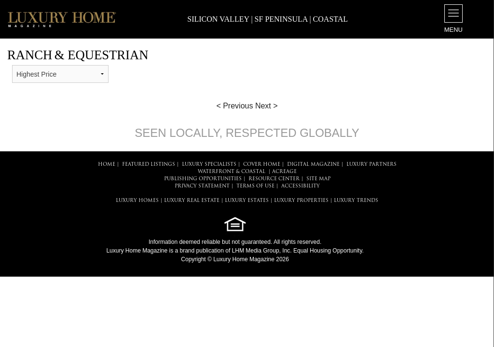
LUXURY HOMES (137, 200)
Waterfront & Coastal (231, 171)
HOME (106, 164)
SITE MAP (318, 179)
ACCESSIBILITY (300, 186)
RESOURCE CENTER (274, 179)
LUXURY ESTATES (247, 200)
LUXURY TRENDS (356, 200)
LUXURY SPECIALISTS (209, 164)
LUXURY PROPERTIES (301, 200)
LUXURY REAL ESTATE (192, 200)
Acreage (284, 171)
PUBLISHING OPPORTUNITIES (203, 179)
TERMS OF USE (255, 186)
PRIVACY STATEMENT (202, 186)
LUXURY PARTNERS (371, 164)
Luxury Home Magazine (136, 250)
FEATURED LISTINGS (148, 164)
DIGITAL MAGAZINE (313, 164)
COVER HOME (261, 164)
